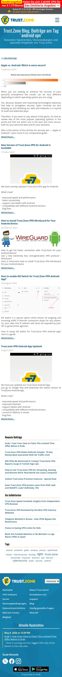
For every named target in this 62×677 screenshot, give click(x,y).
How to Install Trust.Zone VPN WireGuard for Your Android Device (28, 222)
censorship (15, 557)
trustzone (26, 557)
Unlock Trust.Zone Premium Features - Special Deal (30, 478)
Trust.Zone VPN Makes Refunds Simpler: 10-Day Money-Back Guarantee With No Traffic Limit (29, 453)
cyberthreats (52, 550)
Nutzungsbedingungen (14, 603)
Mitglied (6, 617)
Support (33, 599)
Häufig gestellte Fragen (41, 608)
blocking (32, 554)
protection (18, 550)
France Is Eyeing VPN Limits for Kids (23, 528)
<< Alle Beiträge (9, 58)
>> (42, 5)
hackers (9, 554)
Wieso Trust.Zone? (39, 589)
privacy (42, 550)
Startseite (7, 589)
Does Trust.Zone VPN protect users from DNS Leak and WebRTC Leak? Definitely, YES (30, 486)
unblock (47, 560)
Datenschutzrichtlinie (13, 608)
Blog (31, 603)
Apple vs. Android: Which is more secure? (23, 65)
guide (26, 550)
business (36, 557)
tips (42, 557)
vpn (40, 553)
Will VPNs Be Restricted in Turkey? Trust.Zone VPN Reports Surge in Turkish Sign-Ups (30, 462)
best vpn (49, 558)
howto (31, 561)
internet (9, 550)
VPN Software (9, 594)
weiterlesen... (8, 137)
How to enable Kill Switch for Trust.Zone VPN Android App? (30, 278)
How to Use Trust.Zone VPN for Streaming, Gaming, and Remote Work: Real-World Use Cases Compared (31, 471)
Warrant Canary (10, 612)
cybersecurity (20, 560)
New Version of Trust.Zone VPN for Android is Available (26, 146)
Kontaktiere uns (37, 594)
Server (5, 599)
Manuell (33, 612)
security (38, 560)
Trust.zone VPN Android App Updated (21, 346)
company (34, 550)
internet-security (20, 554)
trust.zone (51, 554)
